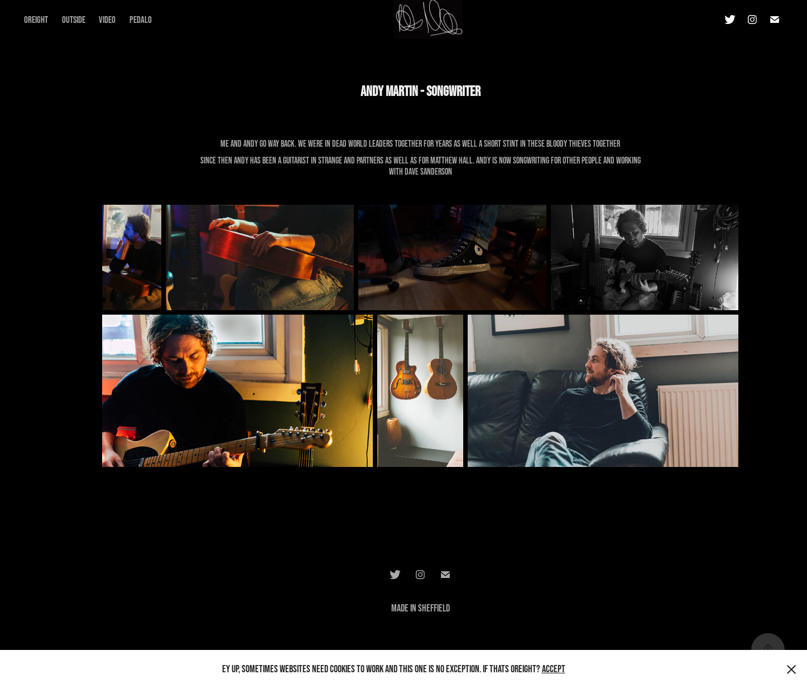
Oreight (36, 19)
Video (107, 19)
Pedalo (140, 19)
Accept (553, 668)
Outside (73, 19)
